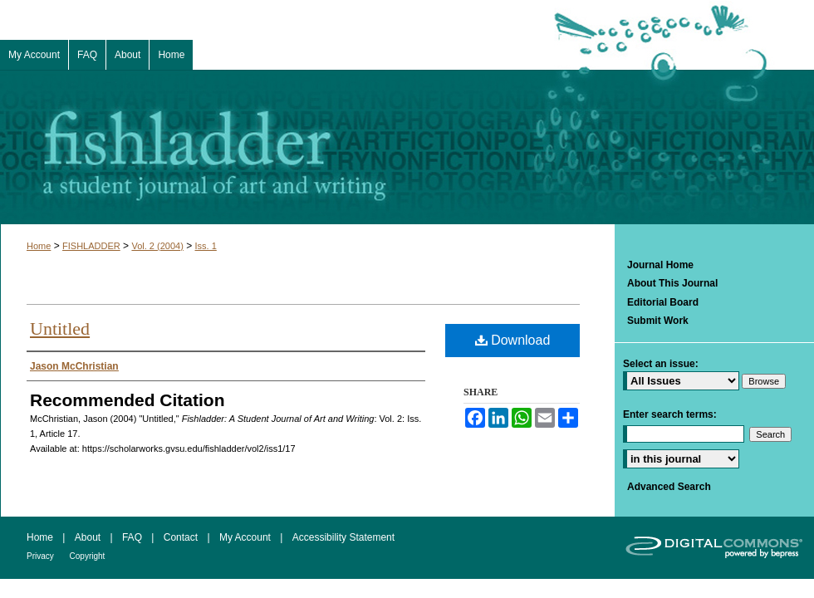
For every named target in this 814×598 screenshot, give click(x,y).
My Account (246, 537)
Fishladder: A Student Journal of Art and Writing (407, 147)
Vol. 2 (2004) (157, 246)
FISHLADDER (91, 246)
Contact (182, 537)
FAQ (133, 537)
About (89, 537)
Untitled (60, 328)
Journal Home (660, 265)
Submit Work (658, 320)
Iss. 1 (206, 246)
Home (39, 246)
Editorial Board (663, 302)
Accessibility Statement (343, 537)
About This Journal (672, 283)
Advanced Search (669, 487)
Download (513, 340)
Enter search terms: (670, 414)
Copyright (87, 556)
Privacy (41, 556)
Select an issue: (661, 364)
